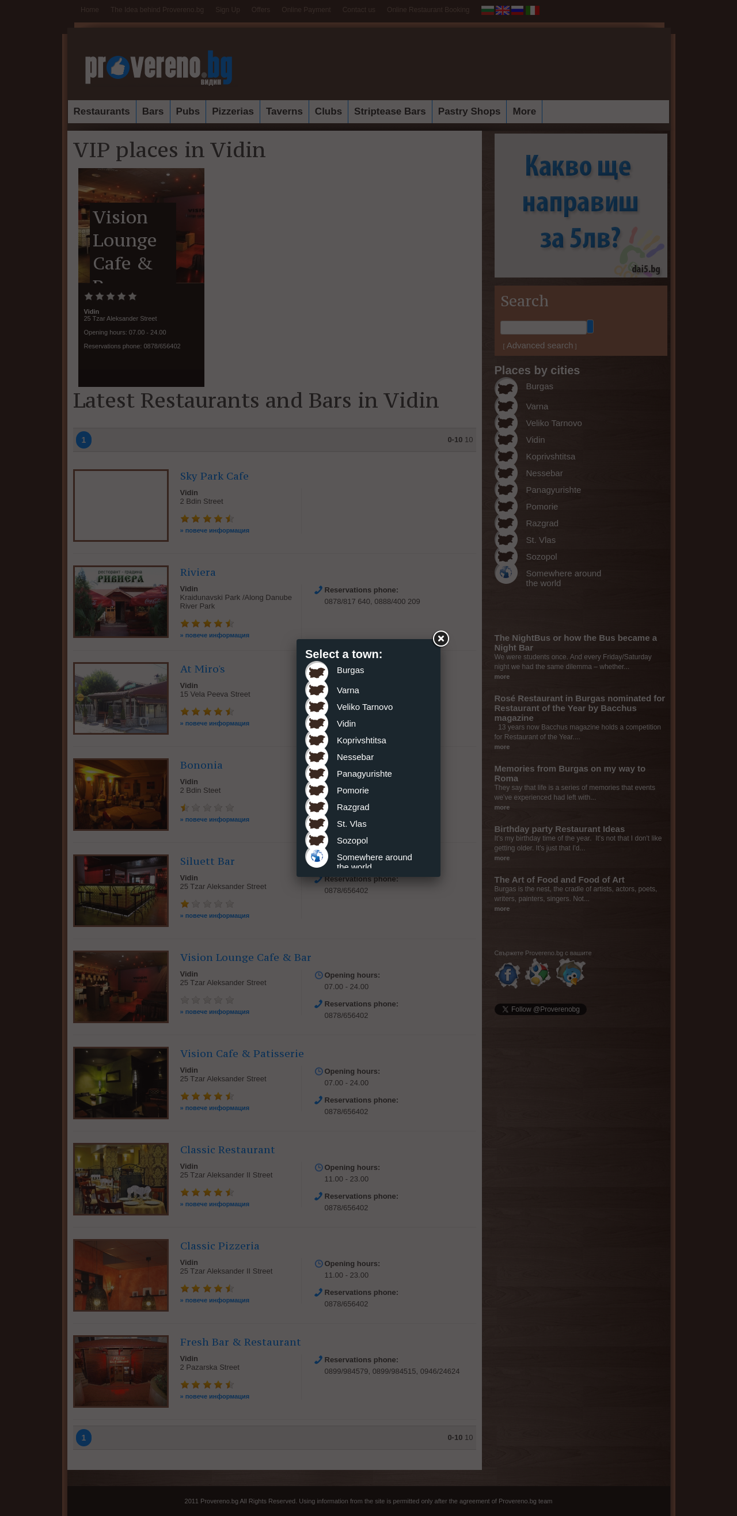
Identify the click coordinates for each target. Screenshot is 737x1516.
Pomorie (353, 790)
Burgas (350, 670)
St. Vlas (352, 824)
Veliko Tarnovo (365, 707)
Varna (348, 690)
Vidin (346, 723)
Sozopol (352, 840)
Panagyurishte (364, 773)
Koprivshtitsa (361, 740)
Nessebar (355, 757)
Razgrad (353, 807)
